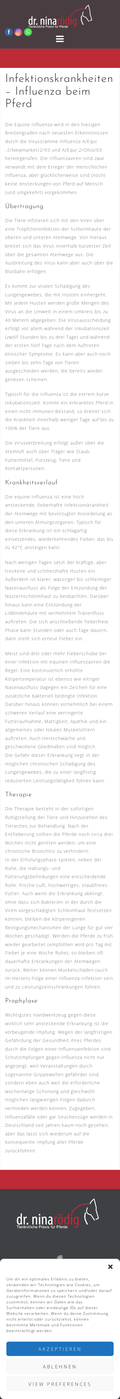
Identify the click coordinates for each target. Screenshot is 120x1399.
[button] (110, 1267)
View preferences (60, 1384)
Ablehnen (60, 1366)
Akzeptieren (60, 1349)
